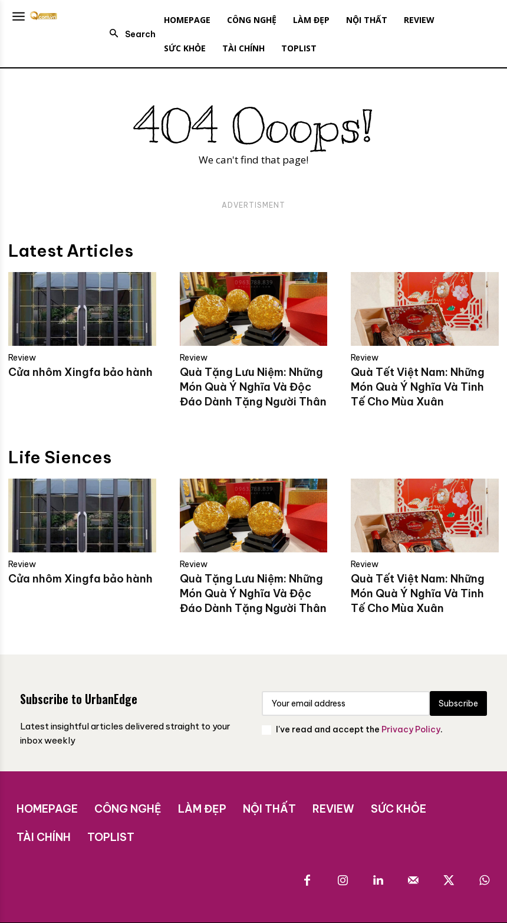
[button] (129, 34)
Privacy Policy (410, 729)
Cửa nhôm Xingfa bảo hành (80, 372)
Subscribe (458, 703)
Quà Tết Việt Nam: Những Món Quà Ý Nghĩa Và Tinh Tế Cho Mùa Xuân (418, 386)
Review (22, 358)
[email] (346, 703)
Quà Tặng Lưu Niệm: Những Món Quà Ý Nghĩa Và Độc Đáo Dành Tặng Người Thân (253, 386)
